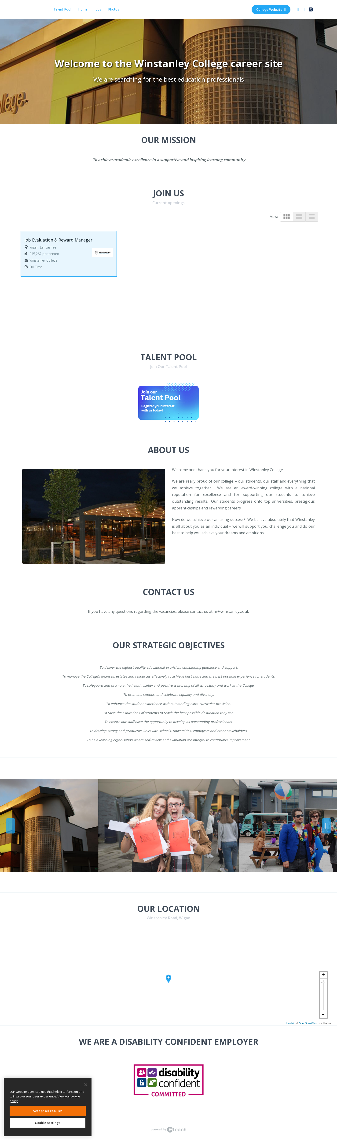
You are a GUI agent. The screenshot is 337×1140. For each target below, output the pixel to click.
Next (326, 826)
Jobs (98, 9)
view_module (286, 217)
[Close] (86, 1085)
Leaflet (290, 1023)
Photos (113, 9)
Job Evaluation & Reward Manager (58, 240)
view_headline (312, 217)
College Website (271, 9)
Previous (11, 826)
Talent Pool (62, 9)
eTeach (168, 1129)
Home (83, 9)
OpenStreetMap (308, 1023)
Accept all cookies (47, 1111)
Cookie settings (47, 1123)
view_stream (299, 217)
